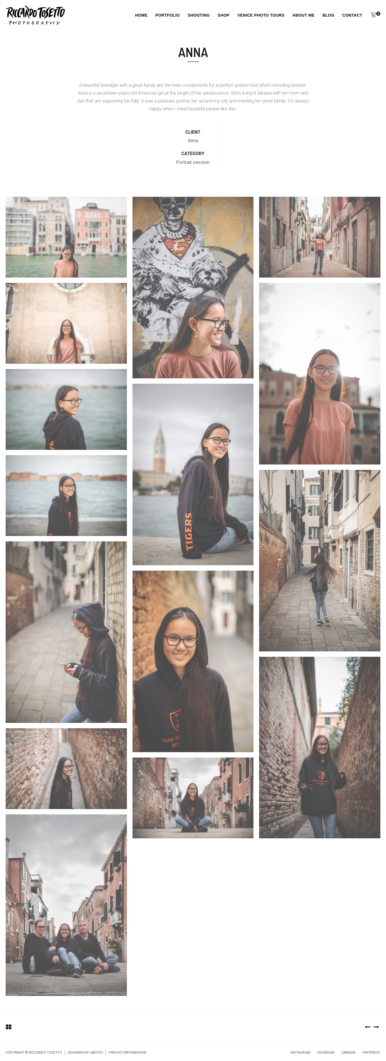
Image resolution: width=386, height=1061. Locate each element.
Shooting (199, 15)
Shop (224, 15)
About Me (303, 15)
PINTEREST (371, 1053)
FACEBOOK (325, 1053)
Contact (352, 15)
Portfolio (167, 15)
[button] (373, 15)
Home (141, 15)
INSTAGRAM (300, 1053)
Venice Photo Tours (260, 15)
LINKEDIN (348, 1053)
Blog (328, 15)
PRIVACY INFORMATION (127, 1053)
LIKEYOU (96, 1053)
